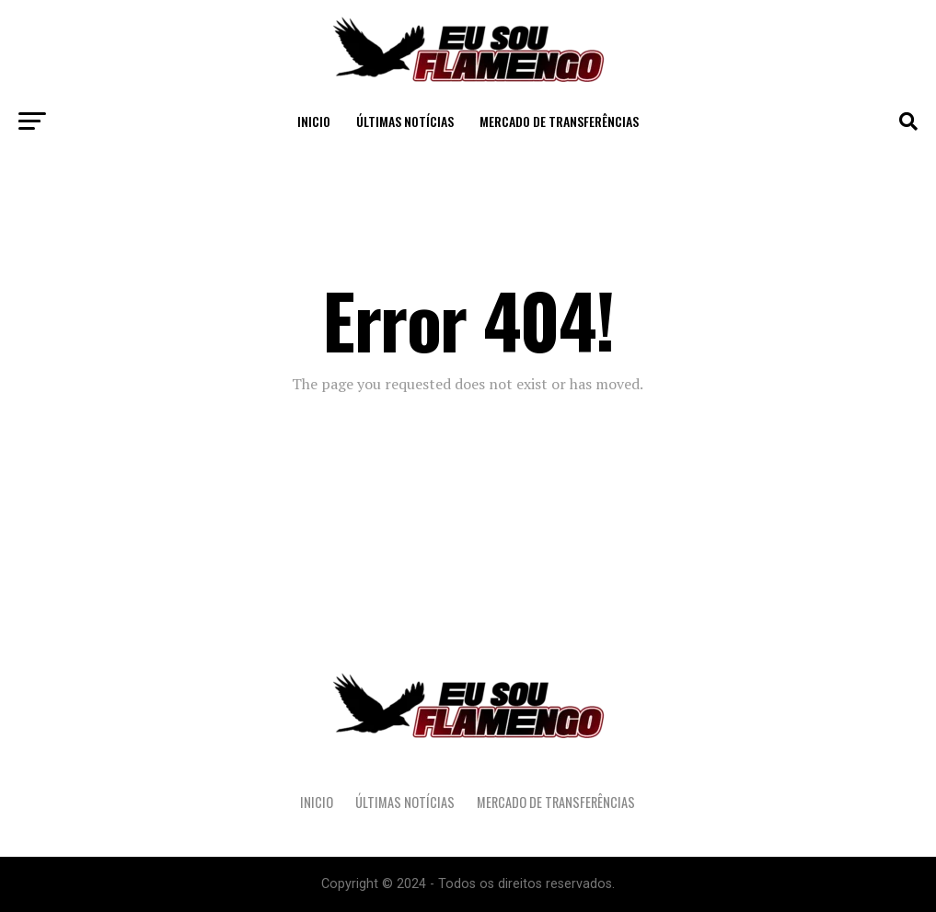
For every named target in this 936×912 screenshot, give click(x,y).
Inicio (313, 121)
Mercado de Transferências (559, 121)
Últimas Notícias (405, 121)
